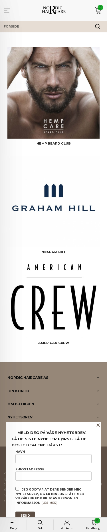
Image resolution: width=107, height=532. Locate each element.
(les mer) (49, 503)
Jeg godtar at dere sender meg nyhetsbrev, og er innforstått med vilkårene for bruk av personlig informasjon (49, 496)
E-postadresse (53, 474)
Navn (53, 456)
